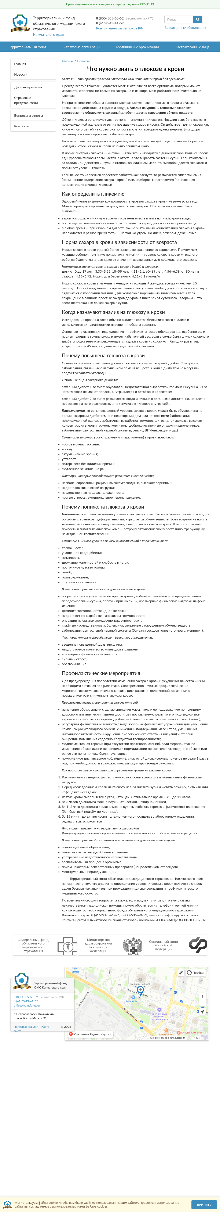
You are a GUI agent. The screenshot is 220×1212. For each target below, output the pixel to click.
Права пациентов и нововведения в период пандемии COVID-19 (110, 4)
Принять (204, 1205)
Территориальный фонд (27, 47)
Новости (83, 61)
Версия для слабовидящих (185, 27)
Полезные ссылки (26, 1026)
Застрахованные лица (193, 47)
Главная (68, 61)
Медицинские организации (137, 47)
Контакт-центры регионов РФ (119, 28)
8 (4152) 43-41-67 (110, 23)
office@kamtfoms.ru (27, 1005)
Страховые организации (82, 47)
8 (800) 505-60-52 (110, 18)
